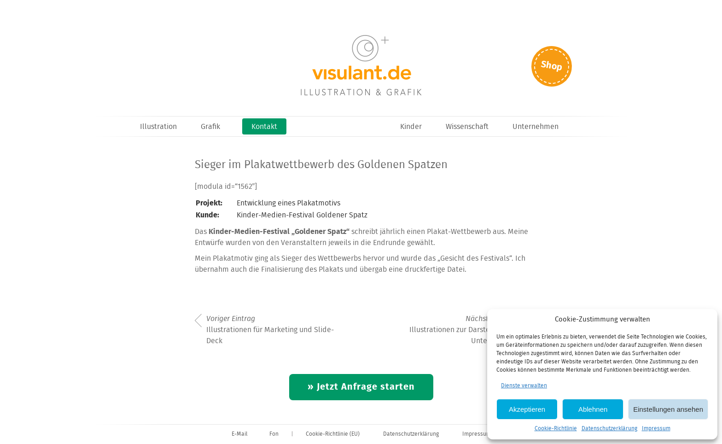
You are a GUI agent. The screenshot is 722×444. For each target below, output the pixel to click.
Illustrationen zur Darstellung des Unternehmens (464, 330)
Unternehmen (535, 127)
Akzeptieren (527, 409)
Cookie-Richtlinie (556, 428)
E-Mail (239, 434)
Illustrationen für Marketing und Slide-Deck (270, 330)
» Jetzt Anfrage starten (361, 387)
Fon (274, 434)
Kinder (411, 127)
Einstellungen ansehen (668, 409)
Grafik (210, 127)
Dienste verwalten (524, 385)
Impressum (656, 428)
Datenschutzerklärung (609, 428)
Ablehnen (592, 409)
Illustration (158, 127)
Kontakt (264, 127)
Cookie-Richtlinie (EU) (333, 434)
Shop (552, 66)
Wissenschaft (467, 127)
